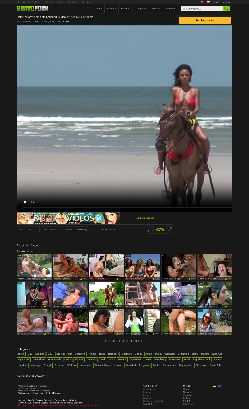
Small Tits (215, 365)
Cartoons (80, 353)
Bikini (36, 22)
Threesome (169, 365)
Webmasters (24, 393)
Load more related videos (124, 341)
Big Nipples (185, 365)
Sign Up (226, 2)
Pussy (158, 353)
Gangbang (160, 359)
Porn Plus (171, 8)
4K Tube (60, 2)
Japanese (135, 359)
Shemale (127, 353)
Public (156, 365)
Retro (186, 359)
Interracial (85, 365)
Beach (53, 22)
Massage (36, 365)
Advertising (38, 393)
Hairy (195, 353)
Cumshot (130, 365)
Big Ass (79, 359)
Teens (21, 353)
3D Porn (72, 365)
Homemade (54, 359)
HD (70, 353)
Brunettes (27, 22)
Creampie (183, 353)
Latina (67, 359)
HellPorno (71, 2)
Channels (188, 404)
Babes (217, 359)
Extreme (59, 365)
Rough (48, 365)
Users (146, 392)
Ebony (138, 353)
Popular (125, 8)
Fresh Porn (85, 2)
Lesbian (39, 353)
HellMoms (48, 2)
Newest (111, 8)
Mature (205, 353)
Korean (118, 365)
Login (216, 2)
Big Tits (60, 353)
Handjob (22, 365)
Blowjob (170, 353)
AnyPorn (35, 2)
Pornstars (174, 359)
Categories (141, 8)
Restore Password (153, 401)
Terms (57, 400)
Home (98, 8)
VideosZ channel (146, 218)
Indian (111, 359)
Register (147, 398)
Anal (102, 359)
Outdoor (44, 22)
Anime (92, 353)
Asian (148, 353)
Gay (30, 353)
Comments (149, 389)
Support (22, 400)
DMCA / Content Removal (40, 400)
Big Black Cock (202, 359)
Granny (122, 359)
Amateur (91, 359)
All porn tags (64, 22)
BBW (102, 353)
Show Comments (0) (76, 229)
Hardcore (113, 353)
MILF (50, 353)
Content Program (53, 393)
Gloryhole (201, 365)
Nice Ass (217, 353)
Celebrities (39, 359)
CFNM (147, 359)
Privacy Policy (69, 400)
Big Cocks (24, 359)
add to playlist (28, 229)
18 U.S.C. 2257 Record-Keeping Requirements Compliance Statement (50, 403)
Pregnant (144, 365)
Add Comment (51, 229)
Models (156, 8)
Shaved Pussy (102, 365)
